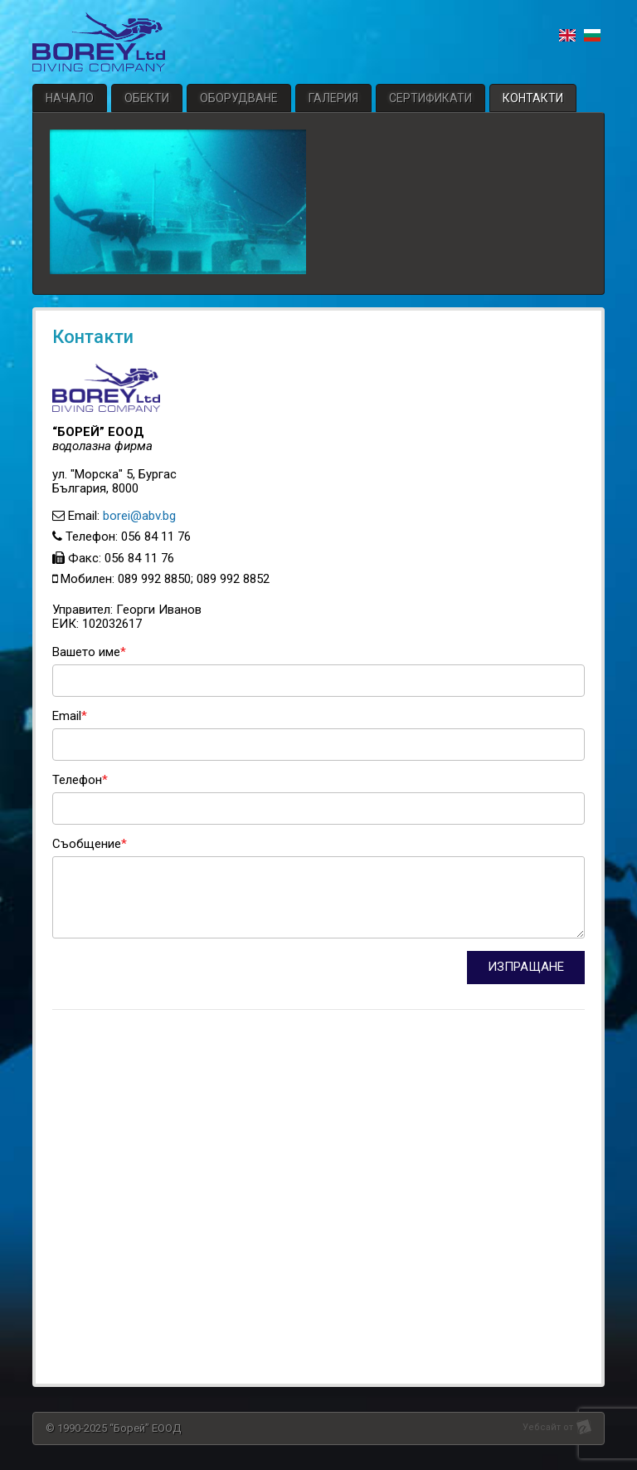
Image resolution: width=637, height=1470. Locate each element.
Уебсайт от (548, 1427)
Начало (70, 98)
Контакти (533, 98)
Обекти (146, 98)
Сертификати (430, 98)
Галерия (333, 98)
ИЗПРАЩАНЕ (526, 966)
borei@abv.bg (139, 515)
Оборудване (239, 98)
